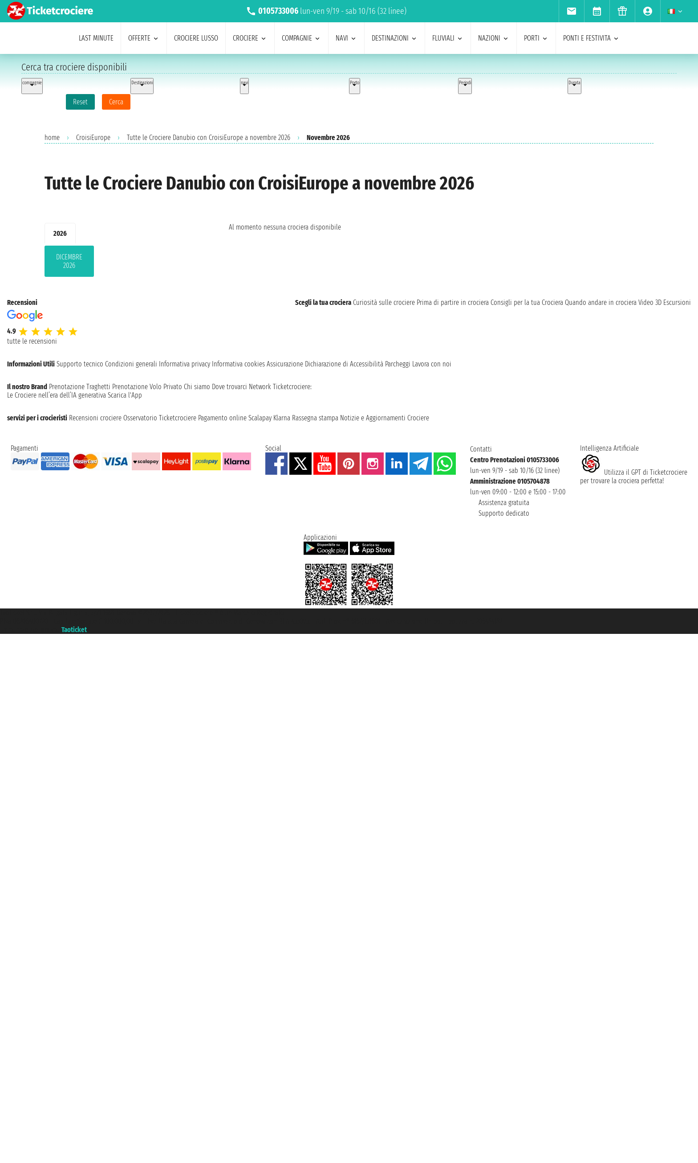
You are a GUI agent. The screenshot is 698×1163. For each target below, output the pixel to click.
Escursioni (677, 302)
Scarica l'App (125, 395)
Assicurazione (285, 364)
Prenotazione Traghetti (79, 386)
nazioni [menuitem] (493, 38)
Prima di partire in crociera (453, 302)
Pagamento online (222, 418)
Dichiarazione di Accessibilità (344, 364)
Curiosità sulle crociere (384, 302)
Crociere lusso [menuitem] (196, 38)
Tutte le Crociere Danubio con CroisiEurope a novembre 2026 (208, 137)
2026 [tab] (60, 233)
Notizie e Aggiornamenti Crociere (384, 418)
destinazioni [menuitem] (395, 38)
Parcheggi (397, 364)
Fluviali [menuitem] (447, 38)
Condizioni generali (131, 364)
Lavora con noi (431, 364)
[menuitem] (571, 11)
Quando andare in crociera (601, 302)
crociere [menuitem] (250, 38)
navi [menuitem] (346, 38)
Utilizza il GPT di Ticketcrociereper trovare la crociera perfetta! (633, 476)
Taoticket (74, 629)
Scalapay (260, 418)
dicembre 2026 (69, 261)
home (52, 137)
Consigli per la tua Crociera (527, 302)
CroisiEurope (93, 137)
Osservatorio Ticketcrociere (159, 418)
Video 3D (649, 302)
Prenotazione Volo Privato (147, 386)
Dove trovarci (229, 386)
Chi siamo (197, 386)
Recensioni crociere (95, 418)
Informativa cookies (238, 364)
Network (260, 386)
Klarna (281, 418)
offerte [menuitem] (143, 38)
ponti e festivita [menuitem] (591, 38)
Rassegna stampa (315, 418)
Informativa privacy (184, 364)
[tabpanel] (122, 263)
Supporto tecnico (80, 364)
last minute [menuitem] (96, 38)
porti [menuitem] (536, 38)
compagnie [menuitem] (301, 38)
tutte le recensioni (32, 341)
